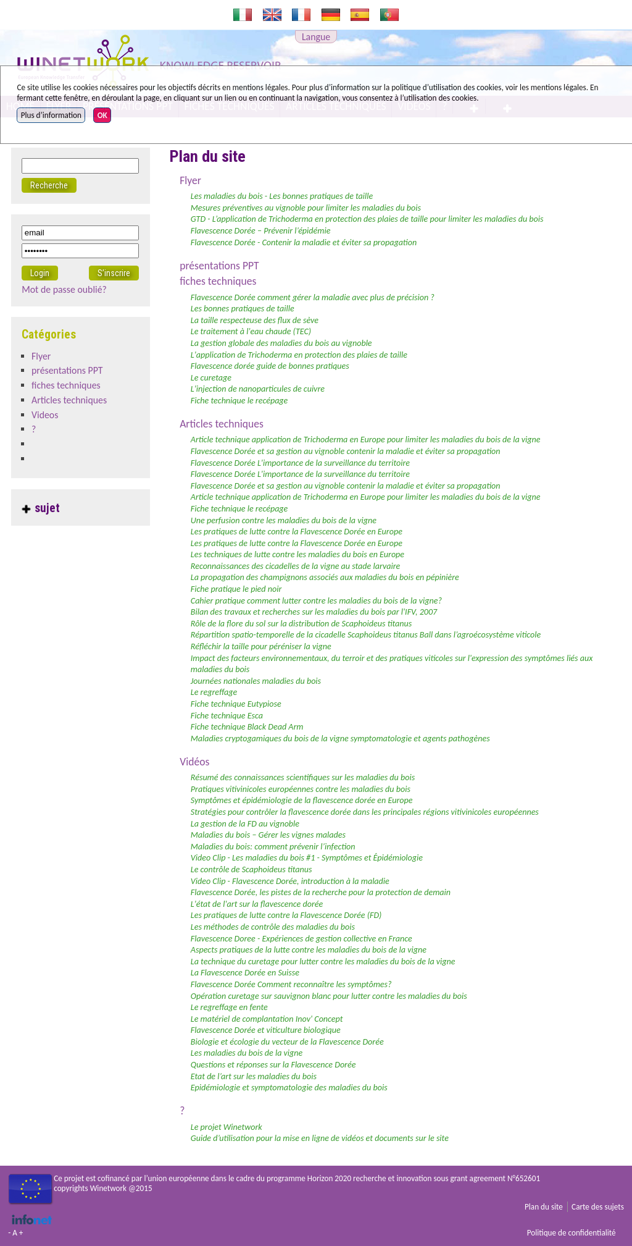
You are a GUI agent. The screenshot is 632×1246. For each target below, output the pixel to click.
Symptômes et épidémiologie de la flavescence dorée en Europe (302, 800)
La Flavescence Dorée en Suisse (245, 972)
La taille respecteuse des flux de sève (254, 320)
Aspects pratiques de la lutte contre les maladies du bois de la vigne (308, 950)
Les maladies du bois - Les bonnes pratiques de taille (282, 196)
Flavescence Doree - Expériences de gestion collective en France (301, 938)
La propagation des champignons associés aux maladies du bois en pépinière (325, 577)
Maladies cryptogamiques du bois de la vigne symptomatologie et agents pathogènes (340, 738)
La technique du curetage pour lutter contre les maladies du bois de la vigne (323, 961)
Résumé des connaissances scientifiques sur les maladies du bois (303, 777)
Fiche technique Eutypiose (236, 704)
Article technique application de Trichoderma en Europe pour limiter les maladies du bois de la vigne (366, 439)
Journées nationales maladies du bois (256, 681)
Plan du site (544, 1207)
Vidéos (194, 761)
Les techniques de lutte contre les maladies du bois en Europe (297, 554)
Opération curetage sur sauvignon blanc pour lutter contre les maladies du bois (329, 996)
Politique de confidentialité (571, 1232)
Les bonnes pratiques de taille (242, 308)
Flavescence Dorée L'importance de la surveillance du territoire (300, 463)
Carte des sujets (598, 1207)
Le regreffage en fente (229, 1007)
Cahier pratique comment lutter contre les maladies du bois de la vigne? (316, 601)
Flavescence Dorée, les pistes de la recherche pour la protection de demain (321, 892)
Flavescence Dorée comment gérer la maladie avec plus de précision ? (312, 297)
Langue (316, 37)
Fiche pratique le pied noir (236, 589)
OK (102, 115)
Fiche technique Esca (227, 715)
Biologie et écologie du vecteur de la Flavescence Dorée (287, 1042)
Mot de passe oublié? (64, 289)
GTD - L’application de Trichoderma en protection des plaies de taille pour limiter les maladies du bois (367, 219)
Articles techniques (222, 424)
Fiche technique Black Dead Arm (247, 727)
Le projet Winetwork (226, 1127)
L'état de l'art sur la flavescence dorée (257, 904)
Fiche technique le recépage (239, 400)
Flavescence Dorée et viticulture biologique (266, 1030)
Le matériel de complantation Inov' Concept (267, 1019)
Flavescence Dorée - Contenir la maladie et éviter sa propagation (304, 242)
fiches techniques (218, 281)
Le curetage (211, 378)
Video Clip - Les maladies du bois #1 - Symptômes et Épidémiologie (307, 857)
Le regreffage (214, 692)
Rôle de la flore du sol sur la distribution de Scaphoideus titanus (301, 623)
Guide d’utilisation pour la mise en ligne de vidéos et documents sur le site (320, 1138)
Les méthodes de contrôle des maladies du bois (273, 927)
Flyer (190, 180)
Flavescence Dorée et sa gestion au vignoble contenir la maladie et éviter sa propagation (346, 451)
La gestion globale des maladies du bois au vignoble (281, 343)
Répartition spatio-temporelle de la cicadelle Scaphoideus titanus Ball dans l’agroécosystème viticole (366, 634)
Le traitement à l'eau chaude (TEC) (251, 331)
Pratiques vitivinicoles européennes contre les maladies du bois (300, 789)
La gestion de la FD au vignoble (245, 824)
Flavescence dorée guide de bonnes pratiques (270, 366)
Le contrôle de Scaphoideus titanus (251, 869)
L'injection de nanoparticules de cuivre (258, 389)
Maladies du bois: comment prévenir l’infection (273, 846)
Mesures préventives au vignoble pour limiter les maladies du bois (306, 208)
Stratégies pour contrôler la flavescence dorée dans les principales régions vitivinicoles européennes (365, 812)
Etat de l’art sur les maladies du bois (254, 1076)
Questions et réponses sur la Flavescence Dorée (273, 1064)
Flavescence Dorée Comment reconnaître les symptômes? (291, 984)
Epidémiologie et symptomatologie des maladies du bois (289, 1087)
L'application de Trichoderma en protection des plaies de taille (299, 355)
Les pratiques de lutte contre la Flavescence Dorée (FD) (286, 915)
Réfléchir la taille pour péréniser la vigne (261, 646)
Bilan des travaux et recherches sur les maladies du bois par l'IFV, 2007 (314, 612)
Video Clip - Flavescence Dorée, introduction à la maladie (290, 881)
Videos (44, 415)
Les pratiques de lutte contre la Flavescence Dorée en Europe (296, 531)
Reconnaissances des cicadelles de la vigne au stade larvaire (295, 566)
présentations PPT (219, 265)
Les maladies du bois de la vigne (247, 1053)
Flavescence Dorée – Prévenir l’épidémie (261, 230)
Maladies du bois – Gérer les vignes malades (268, 835)
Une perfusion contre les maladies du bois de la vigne (283, 520)
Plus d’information (51, 115)
